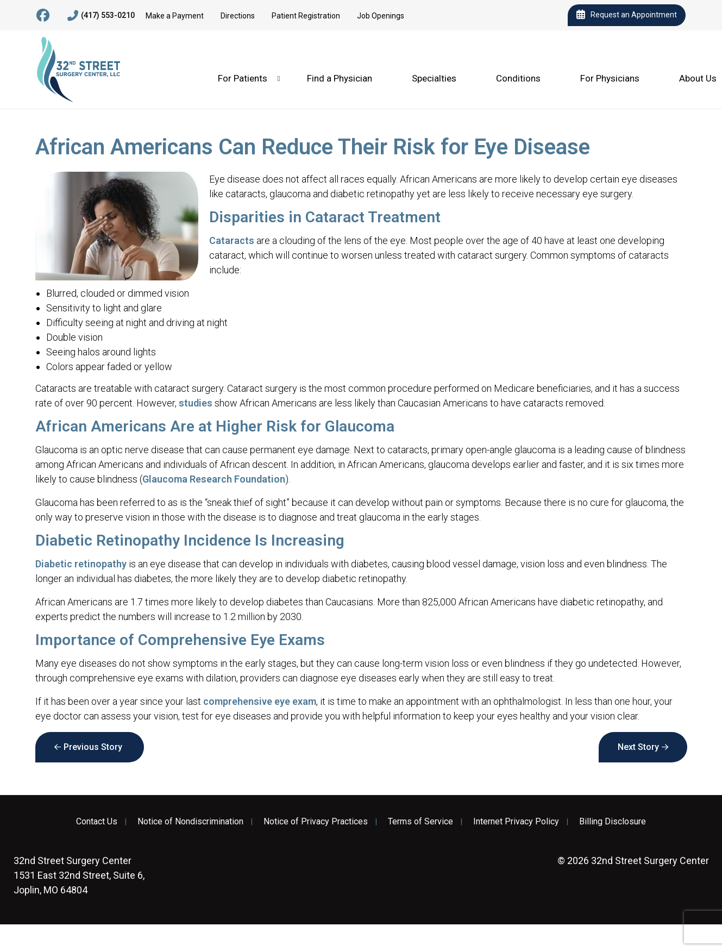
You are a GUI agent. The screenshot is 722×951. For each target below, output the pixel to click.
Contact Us (96, 821)
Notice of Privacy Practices (315, 821)
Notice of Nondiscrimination (190, 821)
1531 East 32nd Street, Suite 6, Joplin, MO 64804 (79, 875)
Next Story (638, 747)
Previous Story (93, 747)
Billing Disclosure (612, 821)
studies (195, 403)
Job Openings (380, 15)
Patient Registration (306, 15)
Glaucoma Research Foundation (213, 479)
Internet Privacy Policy (516, 821)
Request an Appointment (626, 15)
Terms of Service (420, 821)
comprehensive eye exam (259, 701)
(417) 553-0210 (101, 15)
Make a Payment (175, 15)
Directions (238, 15)
